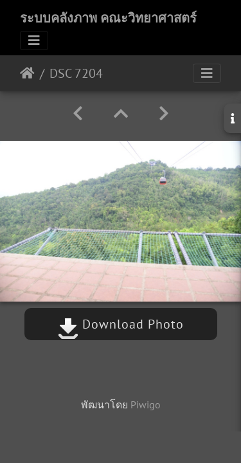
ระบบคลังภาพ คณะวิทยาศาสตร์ (108, 18)
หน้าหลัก (27, 73)
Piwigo (145, 404)
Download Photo (121, 324)
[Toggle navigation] (34, 40)
